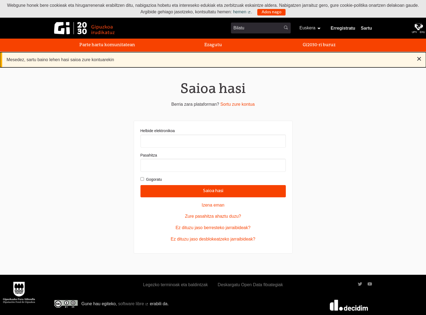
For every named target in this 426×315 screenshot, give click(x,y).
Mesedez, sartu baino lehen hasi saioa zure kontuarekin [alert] (214, 59)
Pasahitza (213, 162)
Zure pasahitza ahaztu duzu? (213, 216)
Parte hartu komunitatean (107, 45)
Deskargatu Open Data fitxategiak (250, 284)
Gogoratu (151, 179)
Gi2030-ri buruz (319, 45)
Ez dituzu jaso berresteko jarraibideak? (213, 227)
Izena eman (213, 205)
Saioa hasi (213, 191)
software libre (133, 303)
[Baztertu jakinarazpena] (419, 58)
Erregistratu (343, 28)
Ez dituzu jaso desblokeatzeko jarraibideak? (213, 239)
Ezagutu (213, 45)
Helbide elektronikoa (213, 138)
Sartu (366, 28)
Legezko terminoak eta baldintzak (175, 284)
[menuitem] (310, 28)
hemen (242, 12)
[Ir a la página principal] (84, 28)
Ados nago (271, 12)
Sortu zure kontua (237, 104)
